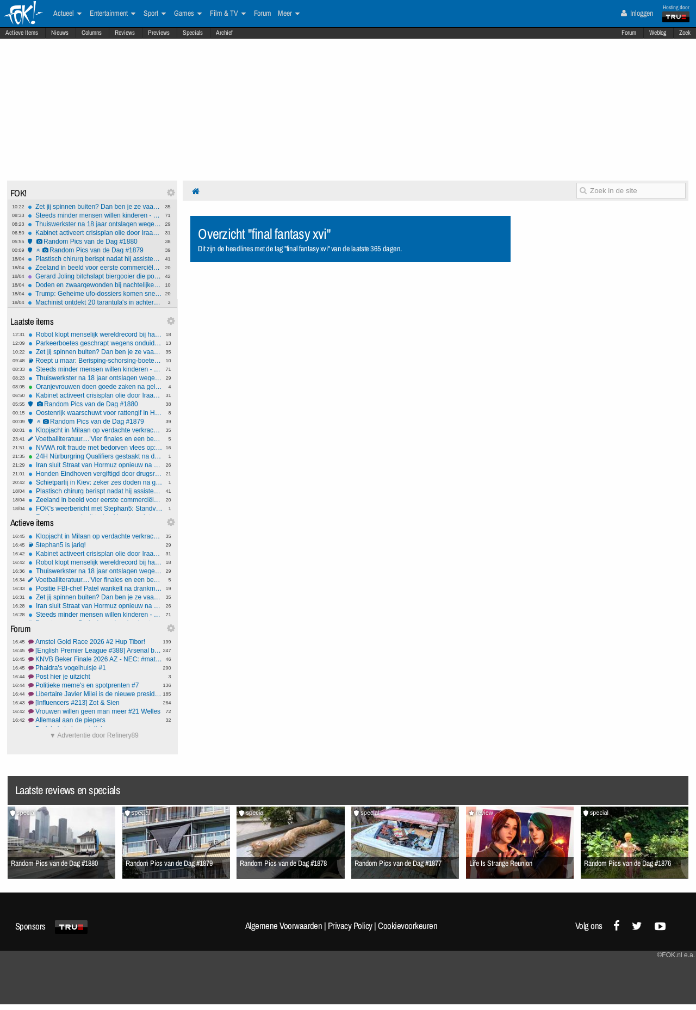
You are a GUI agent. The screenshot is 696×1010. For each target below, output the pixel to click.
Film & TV (228, 13)
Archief (224, 32)
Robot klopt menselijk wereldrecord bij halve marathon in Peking (95, 334)
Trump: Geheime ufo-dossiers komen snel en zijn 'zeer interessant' (95, 293)
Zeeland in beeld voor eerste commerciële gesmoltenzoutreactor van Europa (95, 267)
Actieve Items (21, 32)
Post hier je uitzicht (95, 676)
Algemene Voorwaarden (283, 926)
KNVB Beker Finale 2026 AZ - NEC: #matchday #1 (95, 659)
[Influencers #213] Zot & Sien (95, 702)
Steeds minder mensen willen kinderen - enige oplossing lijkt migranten (95, 215)
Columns (92, 32)
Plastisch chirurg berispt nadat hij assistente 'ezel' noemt (95, 259)
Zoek (685, 32)
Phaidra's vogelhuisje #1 (95, 668)
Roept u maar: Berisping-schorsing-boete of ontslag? (95, 360)
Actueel (67, 13)
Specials (193, 32)
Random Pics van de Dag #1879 (95, 250)
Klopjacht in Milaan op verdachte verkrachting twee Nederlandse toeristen (95, 430)
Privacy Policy (350, 926)
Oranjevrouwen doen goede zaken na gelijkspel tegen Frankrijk (95, 386)
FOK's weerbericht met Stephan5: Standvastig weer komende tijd (95, 508)
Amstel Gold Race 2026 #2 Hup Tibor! (95, 642)
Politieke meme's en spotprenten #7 (95, 685)
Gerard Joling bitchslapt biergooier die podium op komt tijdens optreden (95, 276)
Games (188, 13)
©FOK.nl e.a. (676, 955)
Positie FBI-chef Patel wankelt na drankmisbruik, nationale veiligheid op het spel (95, 588)
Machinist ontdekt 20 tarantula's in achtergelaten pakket (95, 302)
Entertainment (112, 13)
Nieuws (60, 32)
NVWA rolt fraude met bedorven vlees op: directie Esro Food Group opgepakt (95, 447)
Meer (289, 13)
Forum (629, 32)
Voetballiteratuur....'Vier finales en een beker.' (95, 439)
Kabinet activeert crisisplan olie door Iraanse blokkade (95, 233)
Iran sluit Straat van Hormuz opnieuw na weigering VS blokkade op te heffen (95, 465)
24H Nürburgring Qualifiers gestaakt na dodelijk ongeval (95, 456)
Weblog (657, 32)
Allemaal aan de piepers (95, 720)
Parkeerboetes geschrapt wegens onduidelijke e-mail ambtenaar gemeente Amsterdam (95, 343)
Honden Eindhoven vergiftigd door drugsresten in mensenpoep (95, 473)
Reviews (125, 32)
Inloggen (637, 13)
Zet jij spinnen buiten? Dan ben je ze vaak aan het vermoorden (95, 206)
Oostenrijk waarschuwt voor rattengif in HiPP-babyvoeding (95, 413)
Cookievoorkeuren (407, 926)
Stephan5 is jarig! (95, 545)
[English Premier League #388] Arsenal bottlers (95, 650)
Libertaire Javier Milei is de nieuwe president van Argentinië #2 (95, 694)
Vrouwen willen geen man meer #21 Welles (95, 711)
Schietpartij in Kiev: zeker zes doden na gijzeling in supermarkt (95, 482)
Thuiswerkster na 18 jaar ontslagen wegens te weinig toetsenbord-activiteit (95, 224)
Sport (155, 13)
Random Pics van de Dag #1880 (95, 241)
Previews (159, 32)
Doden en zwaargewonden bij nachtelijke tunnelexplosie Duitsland (95, 285)
